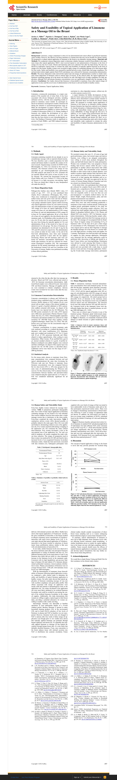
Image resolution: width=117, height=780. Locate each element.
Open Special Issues (15, 78)
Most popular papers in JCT (17, 65)
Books (39, 15)
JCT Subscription (14, 60)
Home (14, 15)
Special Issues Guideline (16, 83)
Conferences (52, 15)
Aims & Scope (13, 48)
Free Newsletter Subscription (18, 63)
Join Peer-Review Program (31, 777)
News (64, 15)
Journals (26, 15)
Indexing (12, 43)
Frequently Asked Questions (17, 73)
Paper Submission (14, 58)
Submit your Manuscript (92, 777)
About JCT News (14, 70)
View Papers (13, 46)
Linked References (15, 33)
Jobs (90, 15)
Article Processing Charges (17, 56)
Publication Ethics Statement (18, 68)
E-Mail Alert (15, 777)
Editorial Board (13, 51)
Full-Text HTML (14, 28)
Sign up (76, 777)
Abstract (12, 23)
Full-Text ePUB (14, 31)
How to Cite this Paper (16, 36)
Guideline (12, 53)
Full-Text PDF (13, 26)
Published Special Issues (16, 80)
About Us (77, 15)
